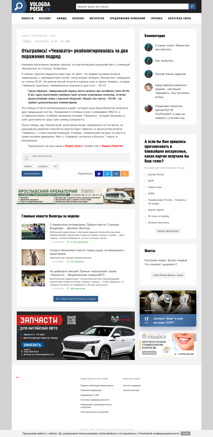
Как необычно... (165, 60)
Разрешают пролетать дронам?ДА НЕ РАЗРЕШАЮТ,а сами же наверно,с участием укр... (171, 112)
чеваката (28, 166)
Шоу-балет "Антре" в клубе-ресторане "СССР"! (168, 320)
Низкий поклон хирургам (170, 74)
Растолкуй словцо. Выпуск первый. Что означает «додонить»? (166, 262)
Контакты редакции (131, 385)
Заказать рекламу (131, 390)
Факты (150, 251)
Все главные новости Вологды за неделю (75, 299)
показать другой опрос (168, 231)
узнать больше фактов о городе (168, 275)
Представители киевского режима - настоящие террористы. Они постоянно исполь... (172, 91)
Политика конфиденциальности (95, 400)
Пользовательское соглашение (95, 412)
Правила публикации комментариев (97, 385)
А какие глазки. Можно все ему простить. (172, 47)
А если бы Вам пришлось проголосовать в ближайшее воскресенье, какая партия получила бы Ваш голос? (167, 151)
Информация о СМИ (90, 395)
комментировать (32, 173)
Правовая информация (91, 390)
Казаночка (43, 166)
